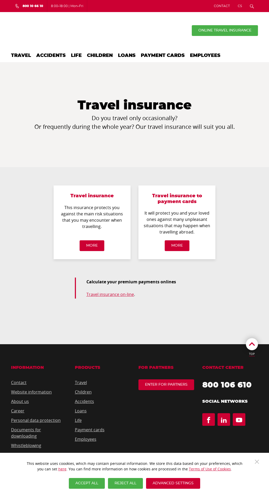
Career (17, 411)
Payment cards (163, 55)
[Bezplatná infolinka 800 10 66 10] (29, 6)
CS (240, 6)
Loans (127, 55)
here (62, 468)
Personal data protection (36, 420)
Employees (205, 55)
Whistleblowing (26, 445)
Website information (31, 392)
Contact (222, 6)
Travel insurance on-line (110, 294)
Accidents (51, 55)
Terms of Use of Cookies (210, 468)
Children (100, 55)
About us (20, 401)
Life (76, 55)
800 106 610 (227, 385)
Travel (21, 55)
